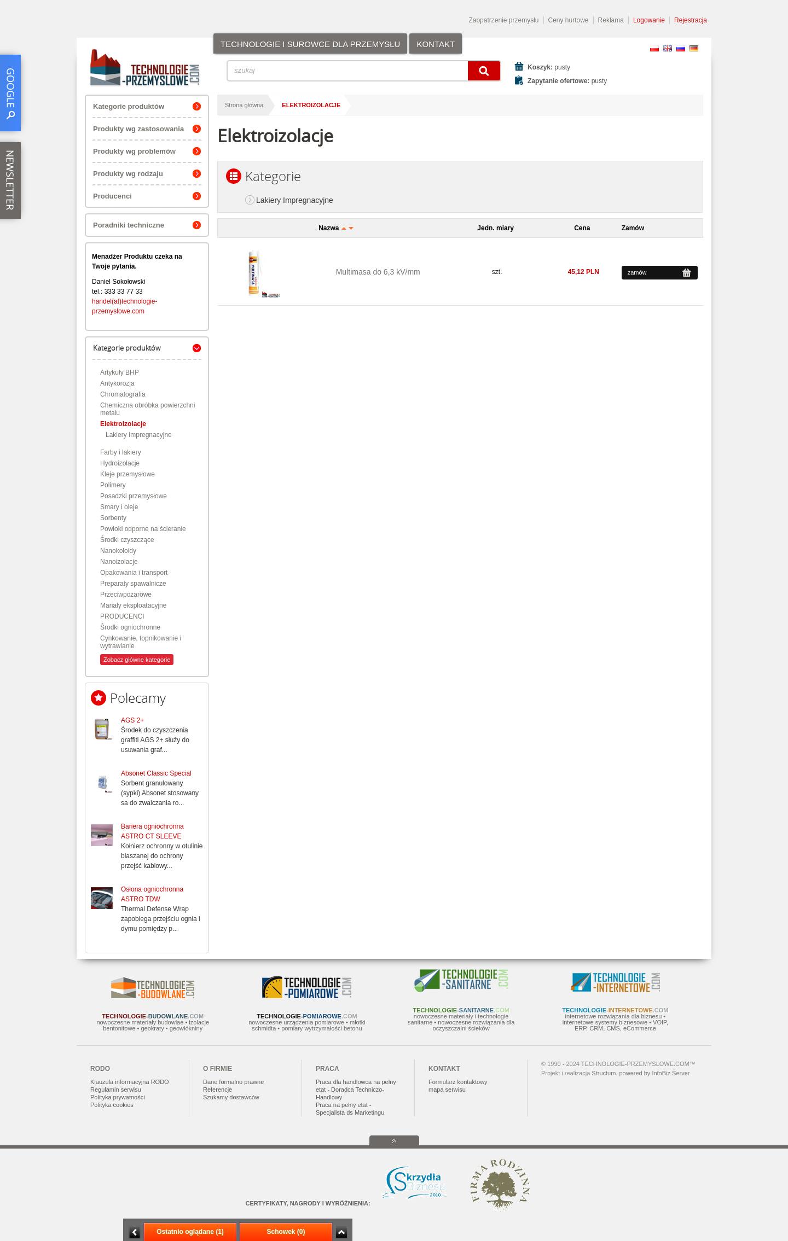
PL (654, 48)
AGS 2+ (132, 720)
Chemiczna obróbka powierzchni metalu (147, 409)
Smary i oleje (119, 507)
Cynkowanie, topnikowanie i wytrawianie (140, 642)
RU (680, 48)
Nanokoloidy (118, 551)
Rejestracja (690, 20)
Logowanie (649, 20)
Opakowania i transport (133, 572)
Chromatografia (123, 394)
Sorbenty (113, 518)
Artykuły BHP (119, 372)
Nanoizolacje (119, 562)
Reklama (611, 20)
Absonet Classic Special (156, 773)
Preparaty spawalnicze (133, 583)
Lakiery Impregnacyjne (139, 435)
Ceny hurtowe (568, 20)
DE (694, 48)
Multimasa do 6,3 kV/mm (378, 271)
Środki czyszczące (127, 540)
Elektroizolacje (123, 424)
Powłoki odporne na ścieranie (143, 529)
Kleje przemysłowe (127, 474)
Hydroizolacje (120, 463)
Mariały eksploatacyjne (133, 605)
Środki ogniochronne (130, 627)
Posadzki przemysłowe (133, 496)
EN (667, 48)
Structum (604, 1073)
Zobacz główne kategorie (136, 659)
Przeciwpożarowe (126, 594)
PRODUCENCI (122, 616)
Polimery (113, 485)
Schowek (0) (285, 1232)
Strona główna (244, 105)
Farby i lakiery (120, 452)
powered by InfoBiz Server (654, 1073)
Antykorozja (117, 383)
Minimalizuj (134, 1232)
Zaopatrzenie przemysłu (503, 20)
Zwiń (341, 1232)
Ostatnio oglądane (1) (190, 1232)
